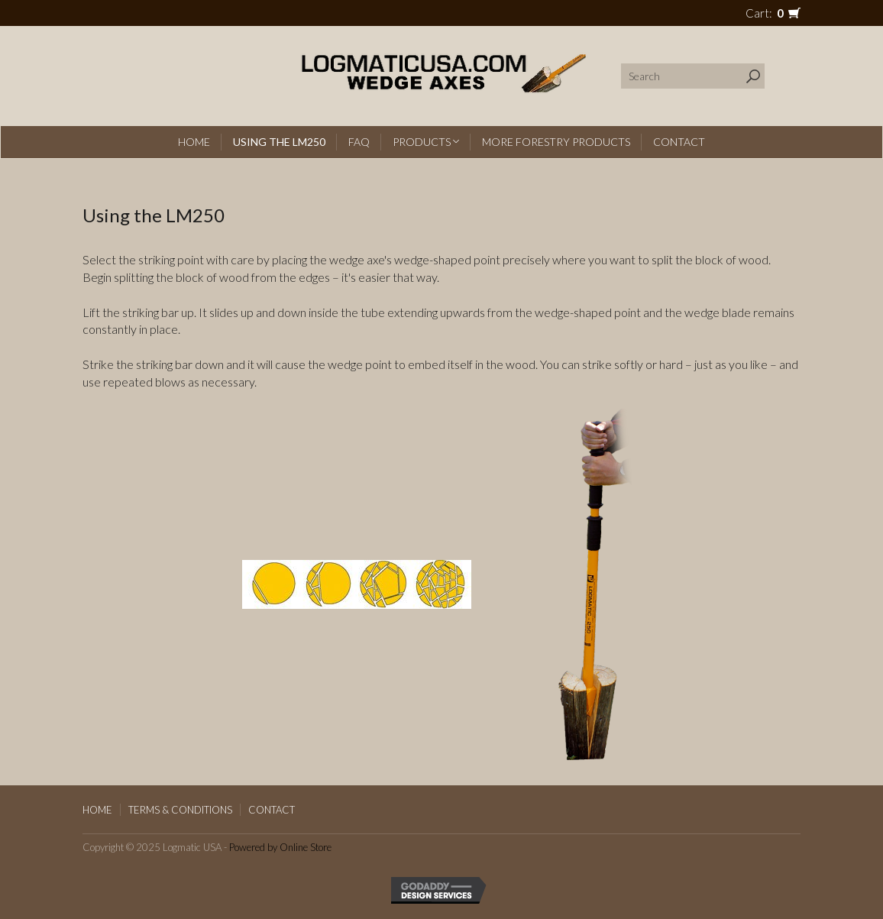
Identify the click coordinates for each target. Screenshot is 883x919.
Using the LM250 (279, 141)
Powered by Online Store (280, 847)
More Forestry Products (556, 141)
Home (194, 141)
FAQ (359, 141)
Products (426, 141)
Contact (679, 141)
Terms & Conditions (180, 810)
